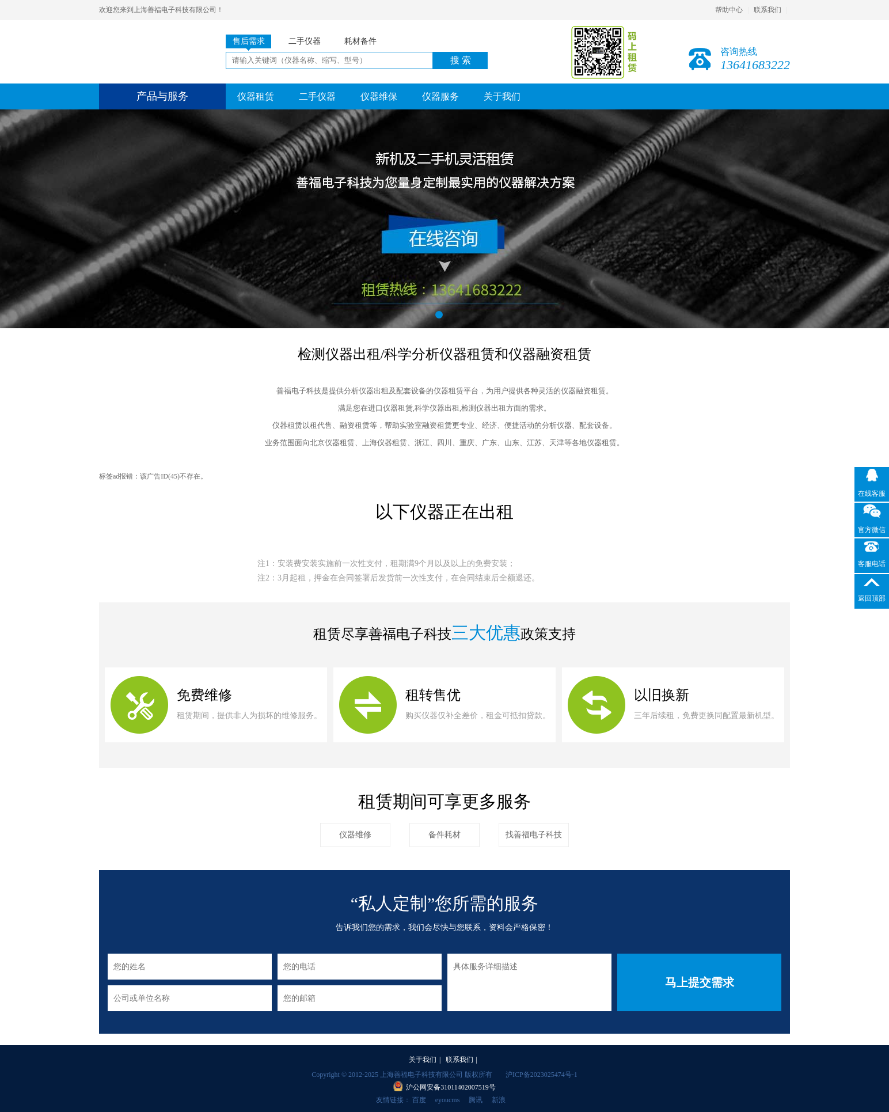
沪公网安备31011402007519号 (451, 1087)
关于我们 (502, 96)
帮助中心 (729, 10)
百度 (419, 1100)
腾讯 (476, 1100)
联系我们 (767, 10)
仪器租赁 (255, 96)
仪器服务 (440, 96)
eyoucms (447, 1100)
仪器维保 (378, 96)
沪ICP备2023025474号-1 (542, 1075)
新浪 (499, 1100)
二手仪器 (317, 96)
